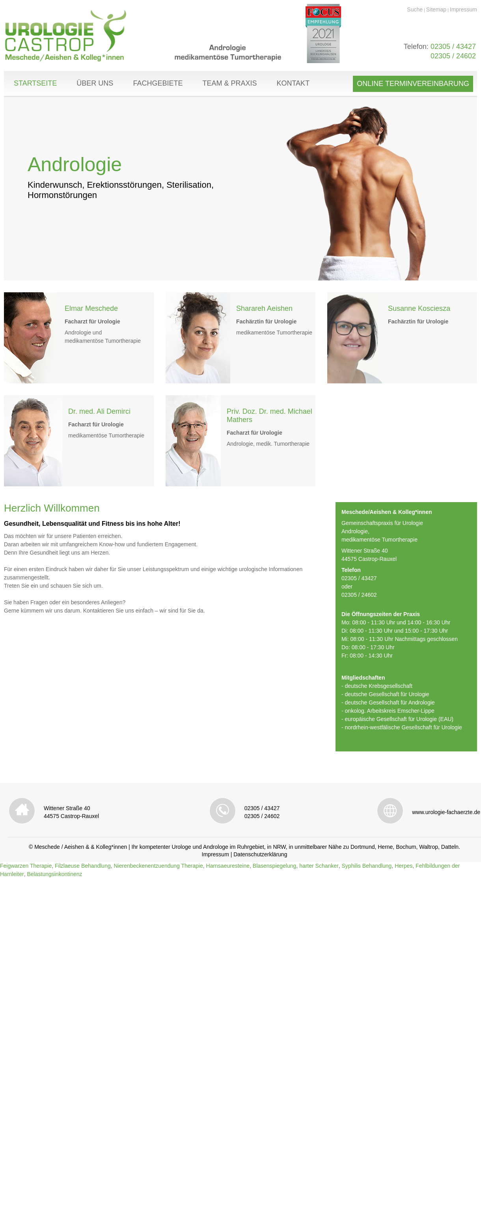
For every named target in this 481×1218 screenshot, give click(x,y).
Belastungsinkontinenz (54, 874)
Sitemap (436, 9)
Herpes (403, 866)
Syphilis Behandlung (367, 866)
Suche (415, 9)
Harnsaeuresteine (228, 866)
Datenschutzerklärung (260, 854)
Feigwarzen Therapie (26, 866)
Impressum (463, 9)
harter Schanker (319, 866)
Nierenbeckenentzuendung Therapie (158, 866)
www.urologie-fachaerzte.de (446, 812)
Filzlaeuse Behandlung (83, 866)
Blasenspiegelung (274, 866)
